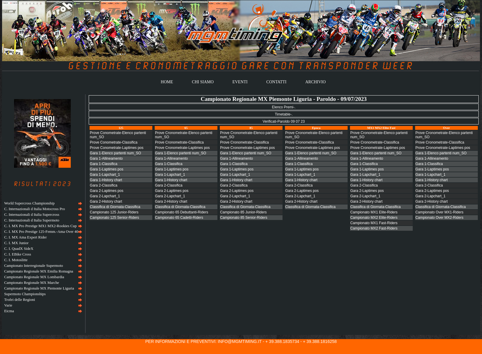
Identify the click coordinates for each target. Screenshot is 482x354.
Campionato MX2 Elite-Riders (373, 218)
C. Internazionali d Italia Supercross (31, 215)
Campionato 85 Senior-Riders (243, 218)
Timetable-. (284, 114)
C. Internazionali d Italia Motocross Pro (34, 209)
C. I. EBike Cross (17, 254)
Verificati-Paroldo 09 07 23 (284, 121)
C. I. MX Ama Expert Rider (25, 237)
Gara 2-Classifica (103, 185)
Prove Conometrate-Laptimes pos (116, 148)
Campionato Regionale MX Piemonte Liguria (39, 288)
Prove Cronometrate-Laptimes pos (182, 148)
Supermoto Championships (25, 294)
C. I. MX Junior (16, 243)
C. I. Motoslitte (15, 260)
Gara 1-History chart (106, 180)
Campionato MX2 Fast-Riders (373, 228)
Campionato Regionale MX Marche (31, 283)
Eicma (9, 311)
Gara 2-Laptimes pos (106, 191)
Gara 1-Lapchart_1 (105, 175)
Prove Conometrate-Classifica (113, 142)
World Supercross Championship (29, 203)
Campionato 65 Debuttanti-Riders (181, 212)
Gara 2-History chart (106, 201)
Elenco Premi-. (284, 107)
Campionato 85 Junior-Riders (243, 212)
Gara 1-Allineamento (106, 158)
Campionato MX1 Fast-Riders (373, 223)
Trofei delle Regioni (19, 300)
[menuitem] (42, 203)
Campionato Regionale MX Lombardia (34, 277)
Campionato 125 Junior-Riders (114, 212)
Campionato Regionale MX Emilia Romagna (38, 271)
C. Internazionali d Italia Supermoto (31, 220)
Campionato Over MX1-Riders (439, 212)
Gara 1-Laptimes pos (106, 169)
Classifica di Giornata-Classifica (115, 207)
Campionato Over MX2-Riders (439, 218)
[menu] (42, 257)
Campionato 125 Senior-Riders (114, 218)
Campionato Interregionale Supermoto (33, 266)
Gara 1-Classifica (103, 164)
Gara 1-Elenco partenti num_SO (115, 153)
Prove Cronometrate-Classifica (179, 142)
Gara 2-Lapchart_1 (105, 196)
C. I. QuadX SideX (18, 249)
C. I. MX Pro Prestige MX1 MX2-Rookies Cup (40, 226)
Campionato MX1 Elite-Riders (373, 212)
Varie (8, 305)
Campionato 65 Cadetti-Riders (179, 218)
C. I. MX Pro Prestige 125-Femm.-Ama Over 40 (41, 232)
